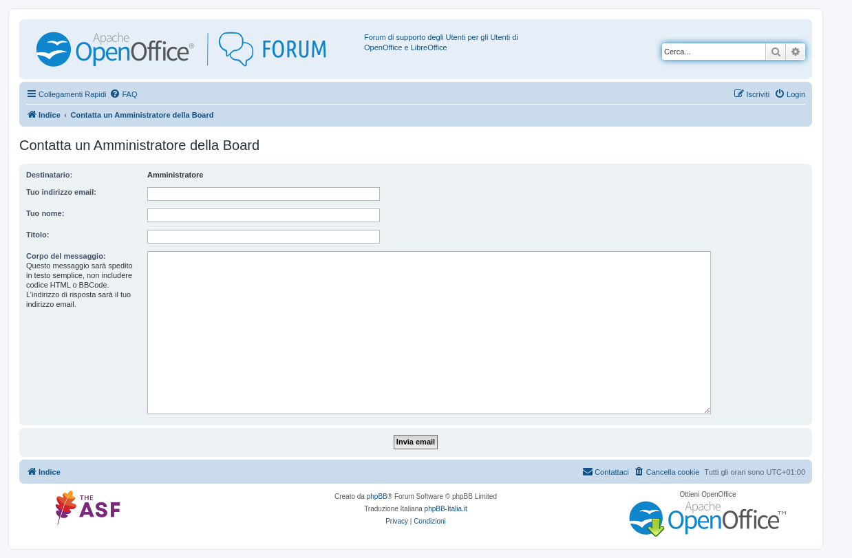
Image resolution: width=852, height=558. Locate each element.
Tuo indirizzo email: (61, 192)
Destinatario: (49, 175)
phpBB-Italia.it (446, 509)
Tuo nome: (45, 213)
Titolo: (37, 234)
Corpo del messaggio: (66, 256)
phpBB (377, 496)
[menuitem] (123, 94)
